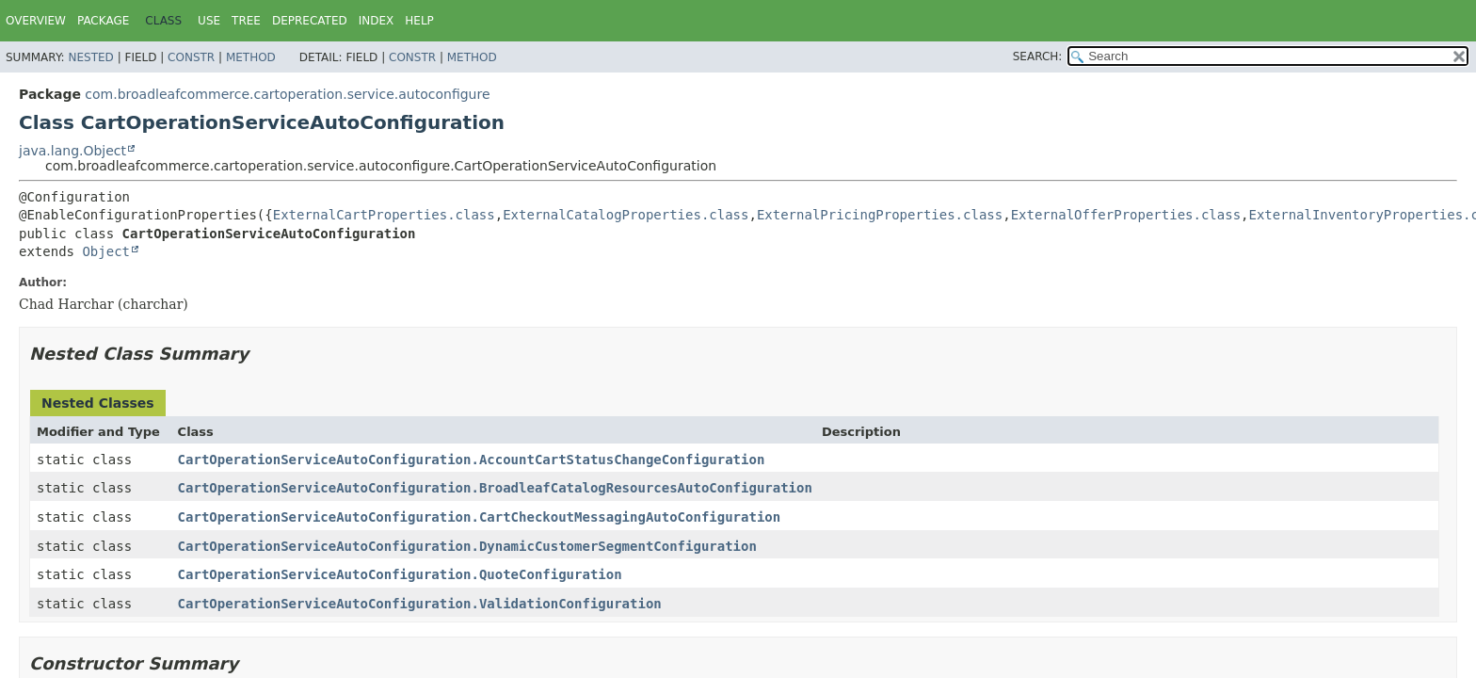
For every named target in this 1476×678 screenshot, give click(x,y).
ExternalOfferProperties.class (1126, 214)
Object (106, 251)
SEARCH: (1038, 56)
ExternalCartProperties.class (384, 214)
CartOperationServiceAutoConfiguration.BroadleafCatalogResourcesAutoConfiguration (495, 487)
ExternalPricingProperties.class (880, 214)
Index (376, 20)
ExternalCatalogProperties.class (625, 214)
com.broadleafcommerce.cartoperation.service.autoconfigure (287, 94)
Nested (90, 57)
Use (209, 20)
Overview (36, 20)
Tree (246, 20)
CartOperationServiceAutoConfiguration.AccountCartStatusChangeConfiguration (471, 459)
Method (251, 57)
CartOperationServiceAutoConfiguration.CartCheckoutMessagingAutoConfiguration (479, 517)
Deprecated (309, 20)
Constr (191, 57)
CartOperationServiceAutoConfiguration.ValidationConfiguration (420, 603)
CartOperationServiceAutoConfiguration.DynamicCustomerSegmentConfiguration (467, 546)
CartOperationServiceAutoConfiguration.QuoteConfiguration (400, 574)
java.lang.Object (72, 150)
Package (103, 20)
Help (419, 20)
